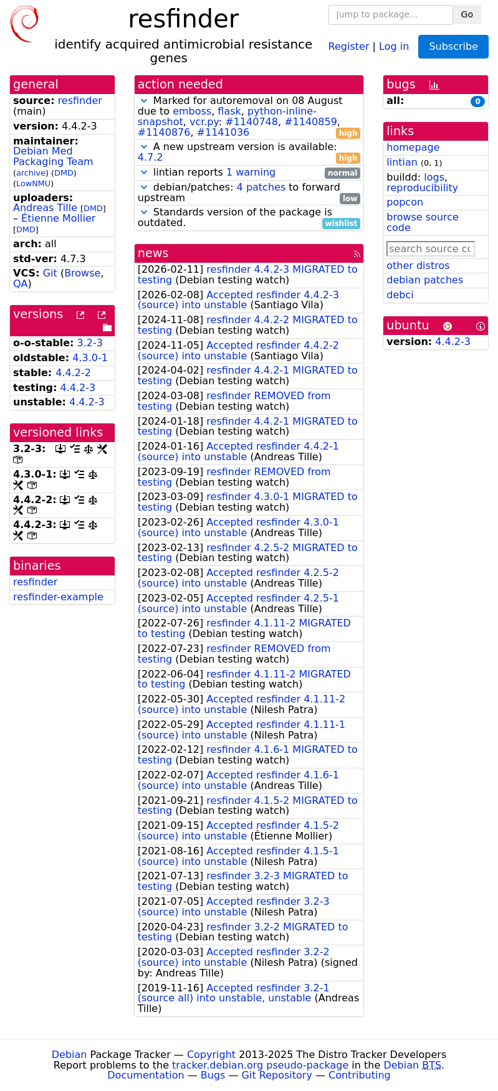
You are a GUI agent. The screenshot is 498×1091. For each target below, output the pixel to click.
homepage (412, 147)
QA (20, 284)
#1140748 (251, 122)
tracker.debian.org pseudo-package (260, 1065)
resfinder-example (58, 597)
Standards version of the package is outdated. (249, 218)
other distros (417, 266)
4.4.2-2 (73, 373)
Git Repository (277, 1075)
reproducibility (422, 188)
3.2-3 (90, 343)
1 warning (250, 172)
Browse (82, 273)
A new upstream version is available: (249, 152)
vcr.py (204, 122)
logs (434, 177)
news (153, 253)
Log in (394, 46)
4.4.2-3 (78, 388)
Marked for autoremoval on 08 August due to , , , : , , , (249, 117)
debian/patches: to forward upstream (249, 193)
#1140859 (310, 122)
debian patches (424, 280)
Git (50, 273)
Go (467, 14)
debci (399, 295)
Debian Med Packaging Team (53, 156)
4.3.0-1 (90, 358)
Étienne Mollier (58, 218)
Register (349, 46)
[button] (144, 100)
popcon (404, 202)
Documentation (145, 1075)
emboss (192, 111)
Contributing (359, 1075)
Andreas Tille (45, 208)
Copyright (211, 1054)
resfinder (80, 100)
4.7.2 (150, 157)
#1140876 (164, 132)
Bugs (213, 1075)
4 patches (261, 187)
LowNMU (33, 183)
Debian (69, 1054)
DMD (64, 172)
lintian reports (249, 173)
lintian (402, 162)
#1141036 (223, 132)
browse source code (422, 222)
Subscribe (453, 46)
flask (229, 111)
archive (30, 172)
